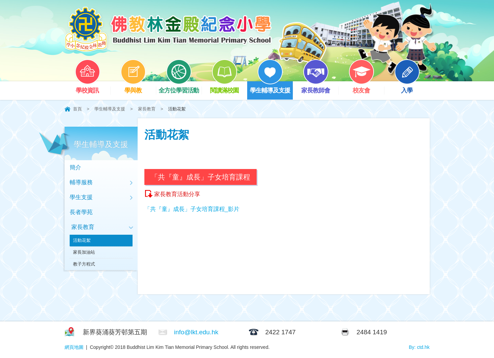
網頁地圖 (74, 347)
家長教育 (147, 108)
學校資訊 (92, 87)
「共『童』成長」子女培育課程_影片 (191, 209)
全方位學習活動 (180, 87)
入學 (412, 87)
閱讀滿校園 (228, 87)
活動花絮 (82, 240)
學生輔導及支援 (271, 87)
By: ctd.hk (419, 347)
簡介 (75, 167)
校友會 (366, 87)
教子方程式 (84, 264)
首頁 (77, 108)
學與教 (138, 87)
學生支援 (81, 197)
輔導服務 (81, 182)
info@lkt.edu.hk (196, 332)
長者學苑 (81, 212)
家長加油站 (84, 252)
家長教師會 (319, 87)
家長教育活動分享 (177, 194)
